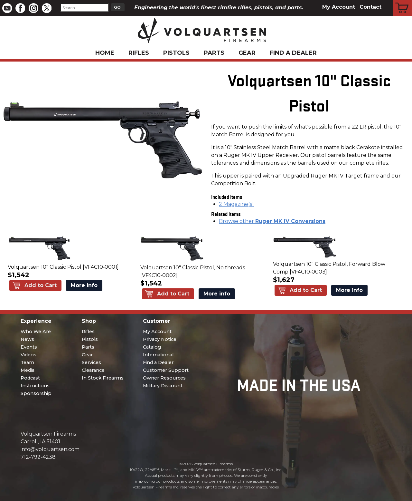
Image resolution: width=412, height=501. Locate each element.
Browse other (272, 221)
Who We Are (36, 331)
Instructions (35, 386)
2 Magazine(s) (236, 204)
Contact (370, 7)
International (158, 355)
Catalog (152, 347)
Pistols (176, 52)
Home (104, 52)
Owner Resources (164, 378)
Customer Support (166, 370)
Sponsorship (36, 393)
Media (27, 370)
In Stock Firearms (103, 378)
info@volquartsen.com (50, 449)
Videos (28, 355)
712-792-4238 (38, 457)
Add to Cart (40, 285)
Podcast (30, 378)
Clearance (93, 370)
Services (91, 362)
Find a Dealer (293, 52)
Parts (214, 52)
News (27, 339)
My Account (338, 7)
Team (27, 362)
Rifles (138, 52)
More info (84, 285)
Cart (402, 1)
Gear (247, 52)
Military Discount (163, 386)
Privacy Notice (159, 339)
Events (29, 347)
